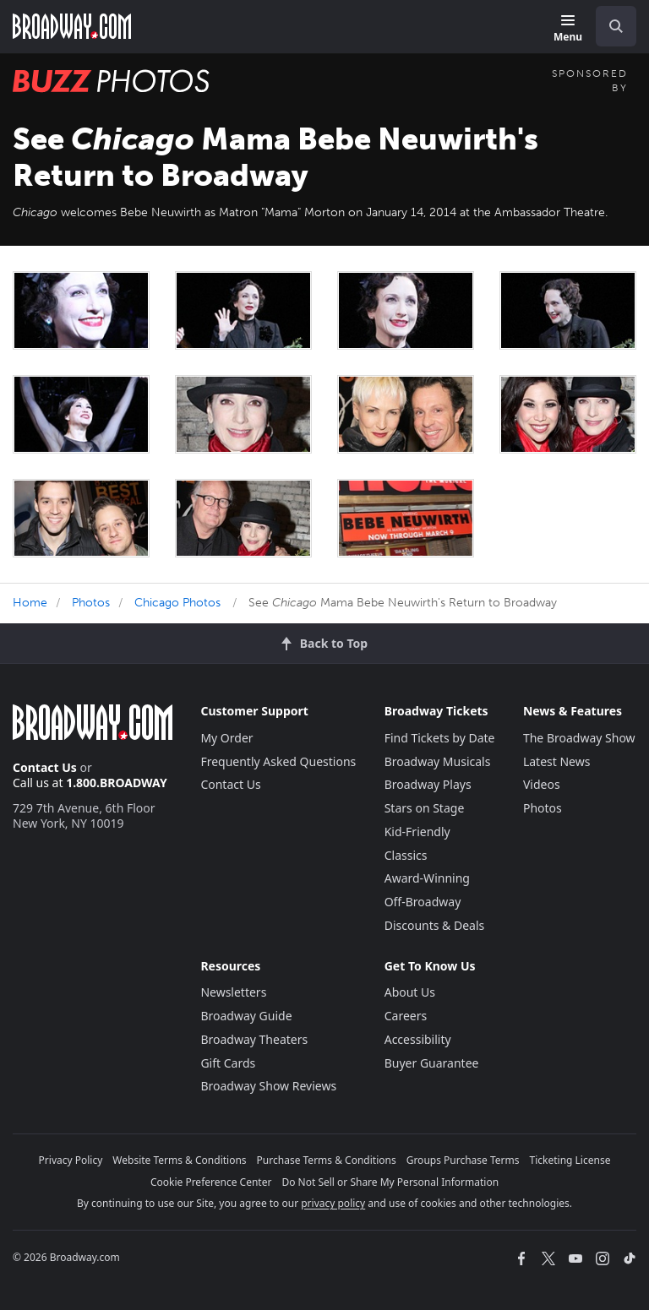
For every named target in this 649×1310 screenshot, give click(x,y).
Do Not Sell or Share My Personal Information (390, 1182)
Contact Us (45, 767)
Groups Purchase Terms (463, 1160)
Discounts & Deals (434, 925)
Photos (91, 602)
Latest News (557, 761)
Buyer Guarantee (431, 1063)
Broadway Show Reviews (268, 1086)
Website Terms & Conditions (179, 1160)
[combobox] (609, 26)
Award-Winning (427, 878)
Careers (405, 1016)
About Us (409, 992)
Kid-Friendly (417, 832)
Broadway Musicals (437, 761)
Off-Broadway (422, 902)
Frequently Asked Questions (278, 761)
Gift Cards (227, 1063)
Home (30, 602)
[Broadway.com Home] (72, 26)
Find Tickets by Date (439, 738)
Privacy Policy (71, 1160)
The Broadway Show (579, 738)
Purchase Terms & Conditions (326, 1160)
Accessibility (417, 1039)
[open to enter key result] (616, 26)
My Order (226, 738)
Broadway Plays (428, 784)
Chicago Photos (177, 602)
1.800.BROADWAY (116, 783)
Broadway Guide (246, 1016)
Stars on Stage (424, 808)
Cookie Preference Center (211, 1182)
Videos (541, 784)
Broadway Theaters (254, 1039)
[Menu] (568, 29)
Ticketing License (570, 1160)
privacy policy (333, 1203)
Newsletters (233, 992)
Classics (406, 855)
